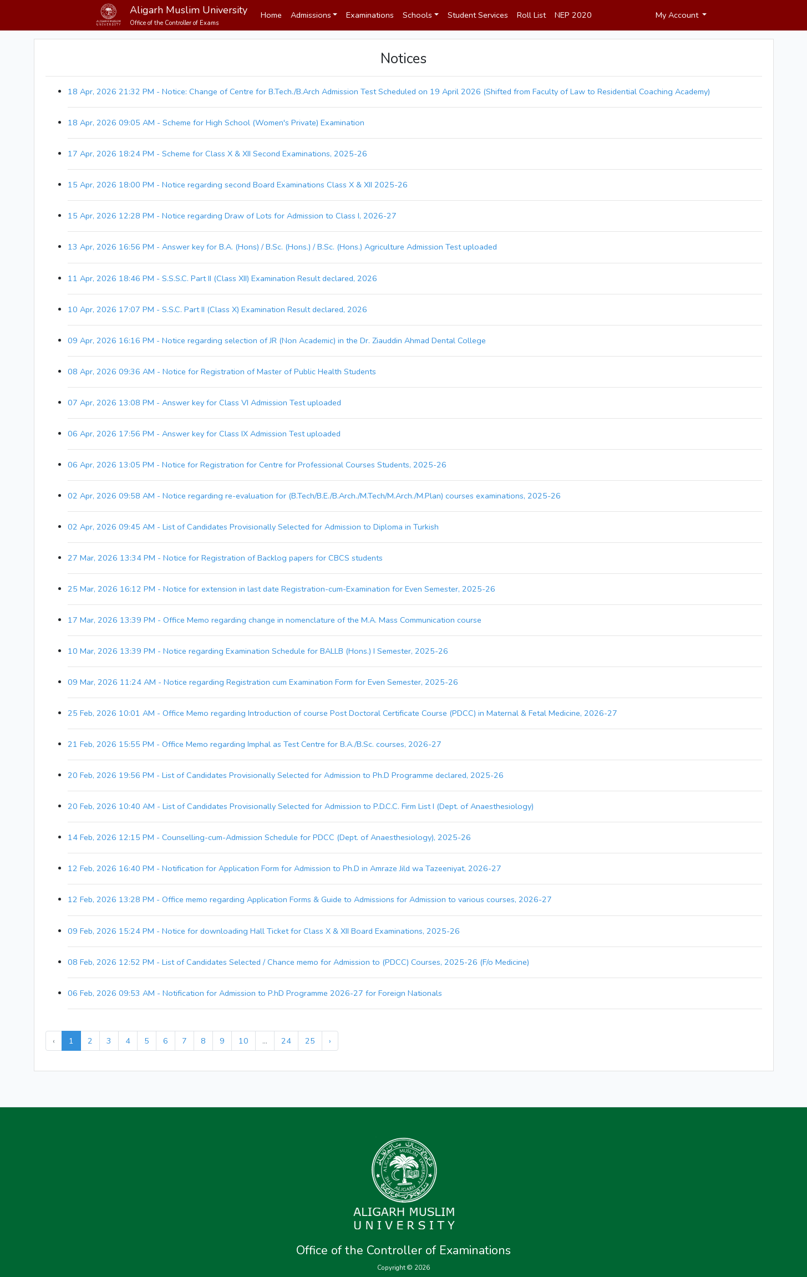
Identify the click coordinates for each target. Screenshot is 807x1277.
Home (271, 15)
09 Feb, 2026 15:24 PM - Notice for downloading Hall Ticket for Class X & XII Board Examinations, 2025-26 (264, 931)
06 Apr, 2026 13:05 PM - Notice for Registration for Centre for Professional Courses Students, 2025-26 (257, 464)
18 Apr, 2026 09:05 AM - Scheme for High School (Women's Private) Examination (216, 122)
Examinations (370, 15)
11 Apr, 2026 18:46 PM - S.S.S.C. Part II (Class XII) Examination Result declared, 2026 (222, 278)
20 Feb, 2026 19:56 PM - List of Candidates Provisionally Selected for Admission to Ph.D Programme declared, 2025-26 (286, 775)
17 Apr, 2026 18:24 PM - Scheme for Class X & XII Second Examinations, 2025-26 (217, 153)
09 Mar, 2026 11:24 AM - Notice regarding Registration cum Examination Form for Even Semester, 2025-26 (263, 682)
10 (243, 1040)
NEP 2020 (573, 15)
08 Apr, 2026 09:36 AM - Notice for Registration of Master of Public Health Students (222, 371)
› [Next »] (330, 1040)
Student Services (478, 15)
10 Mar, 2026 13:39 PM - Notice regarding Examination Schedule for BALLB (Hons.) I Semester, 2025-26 (258, 651)
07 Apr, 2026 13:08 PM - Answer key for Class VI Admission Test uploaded (204, 402)
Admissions (311, 15)
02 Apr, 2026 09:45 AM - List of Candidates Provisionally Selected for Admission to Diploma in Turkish (253, 526)
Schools (417, 15)
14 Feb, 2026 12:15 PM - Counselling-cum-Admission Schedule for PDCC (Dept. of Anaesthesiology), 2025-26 (269, 837)
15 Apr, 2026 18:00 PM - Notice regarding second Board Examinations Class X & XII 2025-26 (238, 184)
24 (286, 1040)
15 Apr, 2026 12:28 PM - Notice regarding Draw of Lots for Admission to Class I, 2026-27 (232, 215)
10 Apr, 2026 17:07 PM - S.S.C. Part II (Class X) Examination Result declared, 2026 (217, 309)
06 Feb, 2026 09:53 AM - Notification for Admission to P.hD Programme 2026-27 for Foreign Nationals (255, 993)
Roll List (531, 15)
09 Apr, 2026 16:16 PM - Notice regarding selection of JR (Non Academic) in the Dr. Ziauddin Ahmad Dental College (277, 340)
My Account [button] (678, 15)
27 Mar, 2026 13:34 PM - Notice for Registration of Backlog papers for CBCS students (225, 557)
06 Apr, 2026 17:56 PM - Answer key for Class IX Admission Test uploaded (204, 433)
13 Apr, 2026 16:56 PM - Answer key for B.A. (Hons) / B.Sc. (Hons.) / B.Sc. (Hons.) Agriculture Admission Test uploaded (282, 246)
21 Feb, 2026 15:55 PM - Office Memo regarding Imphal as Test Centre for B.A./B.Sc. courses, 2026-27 (254, 744)
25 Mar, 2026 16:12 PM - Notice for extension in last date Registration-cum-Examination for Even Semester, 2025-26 (281, 588)
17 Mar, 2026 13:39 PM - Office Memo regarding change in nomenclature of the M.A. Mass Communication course (274, 619)
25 (310, 1040)
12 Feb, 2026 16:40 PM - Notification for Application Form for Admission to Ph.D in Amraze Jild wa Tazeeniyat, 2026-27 (284, 868)
